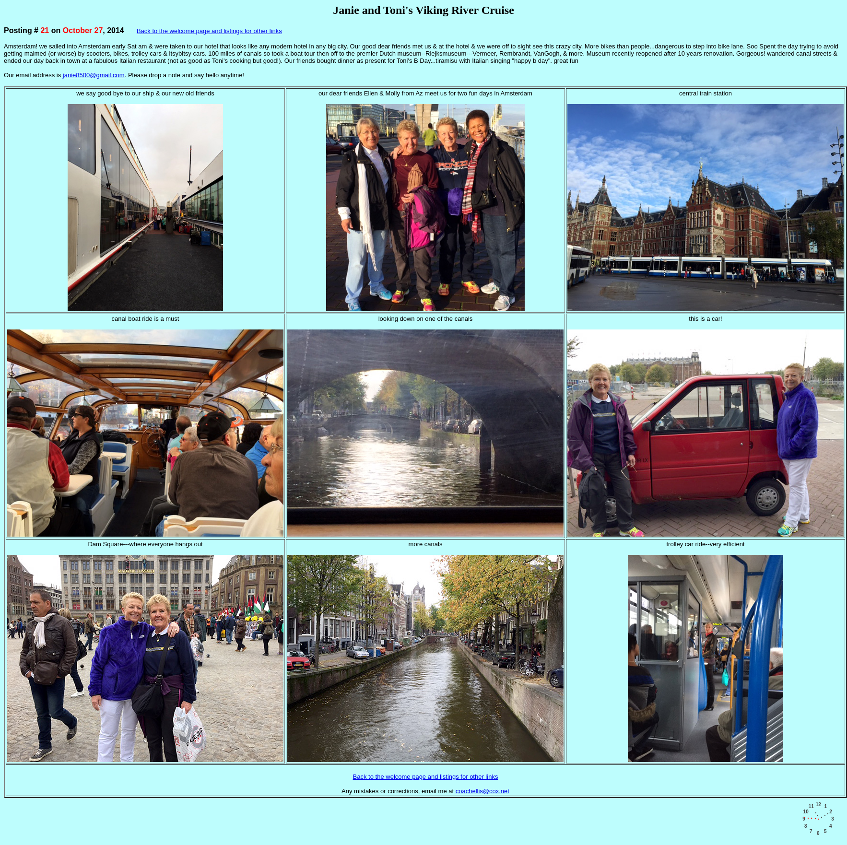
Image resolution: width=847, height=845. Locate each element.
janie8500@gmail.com (94, 75)
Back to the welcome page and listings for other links (209, 31)
